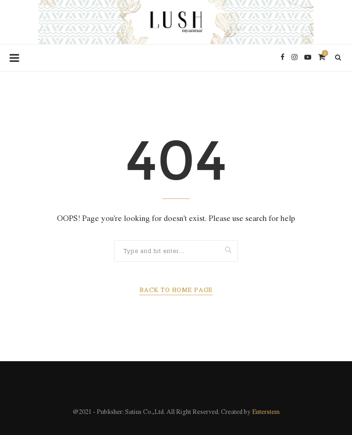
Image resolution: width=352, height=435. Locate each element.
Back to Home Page (176, 290)
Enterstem (266, 412)
